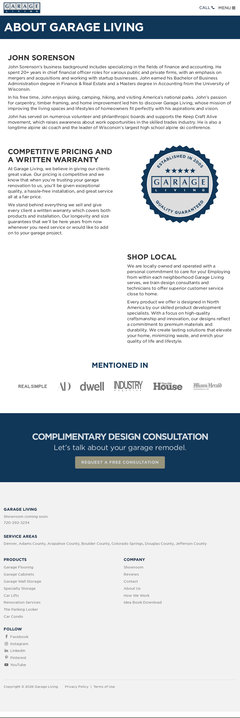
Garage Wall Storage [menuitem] (22, 582)
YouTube (18, 665)
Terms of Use (104, 687)
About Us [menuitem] (132, 589)
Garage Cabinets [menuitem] (19, 575)
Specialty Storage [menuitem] (20, 589)
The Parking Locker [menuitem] (21, 610)
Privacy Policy (77, 687)
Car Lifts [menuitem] (11, 596)
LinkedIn (17, 651)
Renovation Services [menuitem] (22, 603)
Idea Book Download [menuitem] (143, 603)
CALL (207, 7)
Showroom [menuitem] (133, 568)
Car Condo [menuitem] (13, 617)
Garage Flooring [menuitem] (18, 568)
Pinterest (18, 658)
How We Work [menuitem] (136, 596)
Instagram (19, 644)
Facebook (19, 637)
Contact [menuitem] (131, 582)
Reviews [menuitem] (131, 575)
